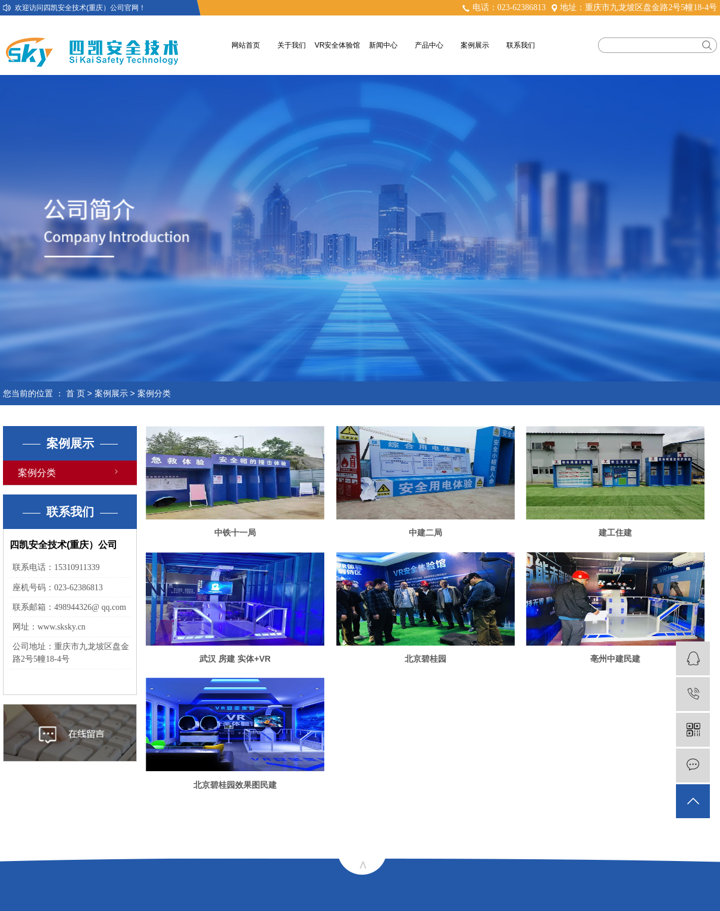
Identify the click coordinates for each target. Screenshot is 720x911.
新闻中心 (383, 45)
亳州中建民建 (615, 658)
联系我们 (520, 45)
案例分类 (154, 393)
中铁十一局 (235, 532)
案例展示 (475, 45)
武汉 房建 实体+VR (234, 658)
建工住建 (615, 532)
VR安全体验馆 (338, 45)
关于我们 (291, 45)
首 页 (75, 393)
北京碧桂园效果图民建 (235, 785)
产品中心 (429, 45)
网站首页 (245, 45)
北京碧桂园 (425, 658)
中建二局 (425, 532)
